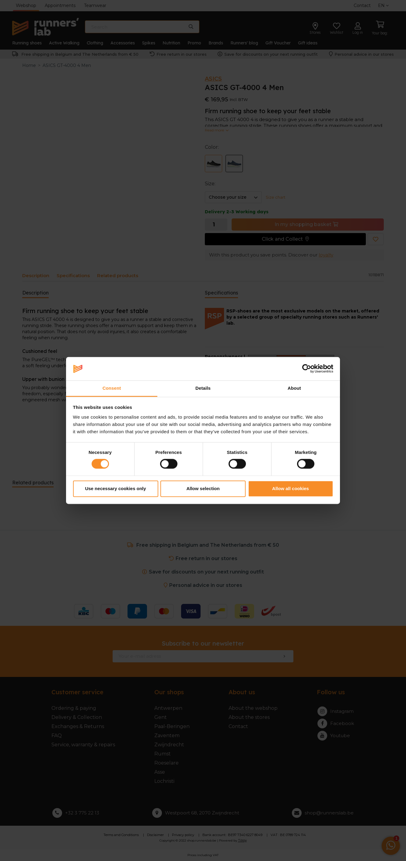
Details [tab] (203, 388)
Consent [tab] (112, 388)
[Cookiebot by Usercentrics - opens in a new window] (306, 368)
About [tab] (294, 388)
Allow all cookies (290, 488)
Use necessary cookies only (115, 488)
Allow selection (202, 488)
